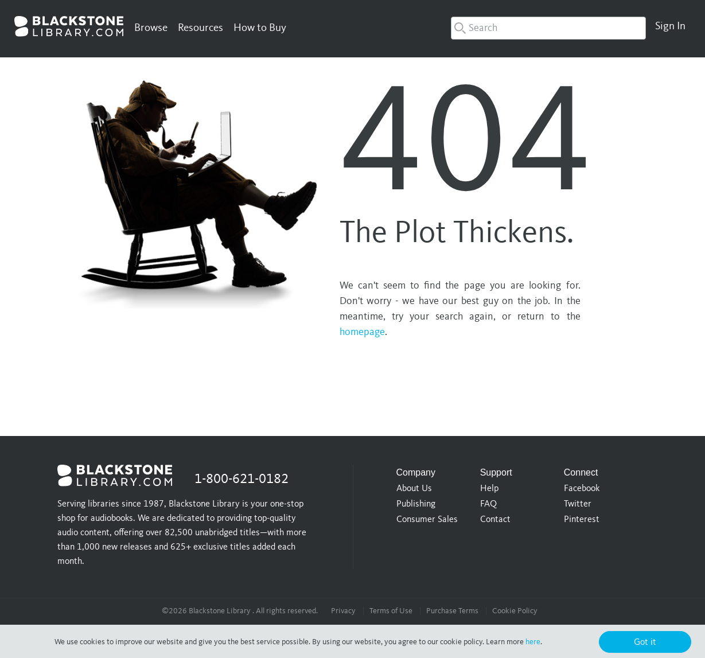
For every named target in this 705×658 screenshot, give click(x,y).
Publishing (415, 504)
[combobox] (548, 28)
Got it (645, 642)
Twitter (577, 504)
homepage (362, 332)
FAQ (488, 504)
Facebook (581, 488)
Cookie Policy (514, 611)
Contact (495, 519)
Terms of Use (390, 611)
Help (489, 488)
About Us (414, 488)
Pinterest (581, 519)
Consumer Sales (427, 519)
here (532, 642)
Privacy (343, 611)
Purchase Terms (452, 611)
